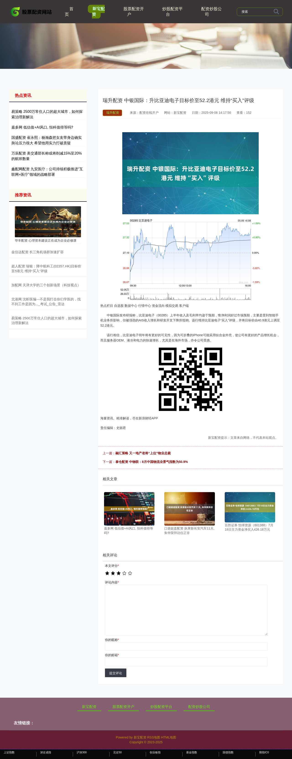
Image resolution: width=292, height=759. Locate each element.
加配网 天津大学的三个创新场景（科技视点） (46, 285)
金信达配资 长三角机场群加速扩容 (37, 252)
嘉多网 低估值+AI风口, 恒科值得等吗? (42, 127)
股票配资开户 (133, 12)
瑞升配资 (112, 112)
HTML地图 (168, 737)
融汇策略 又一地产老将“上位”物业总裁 (143, 453)
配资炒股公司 (211, 12)
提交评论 (115, 673)
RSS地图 (153, 737)
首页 (69, 12)
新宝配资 (98, 12)
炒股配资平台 (172, 12)
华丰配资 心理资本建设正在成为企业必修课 (45, 240)
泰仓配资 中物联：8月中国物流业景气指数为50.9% (151, 462)
